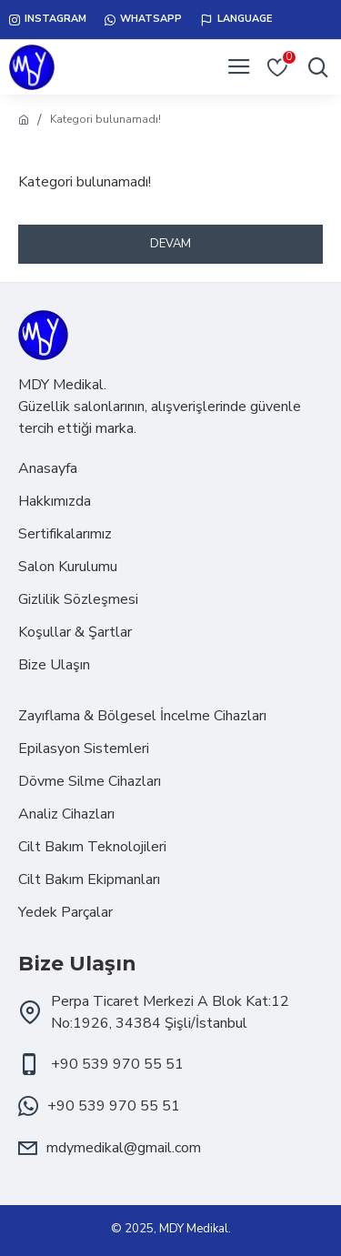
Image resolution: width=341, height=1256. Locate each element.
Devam (170, 244)
